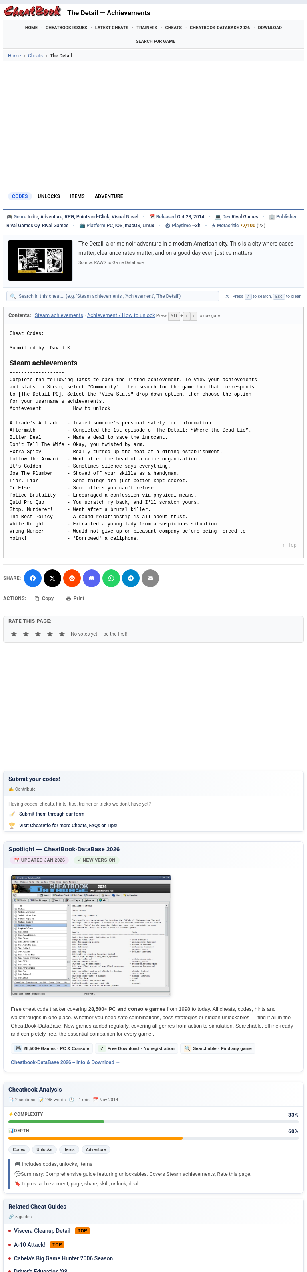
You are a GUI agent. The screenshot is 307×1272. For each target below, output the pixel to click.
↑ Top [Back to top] (289, 545)
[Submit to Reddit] (72, 578)
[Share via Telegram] (131, 578)
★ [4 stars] (50, 633)
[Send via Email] (150, 578)
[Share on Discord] (91, 578)
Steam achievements (59, 315)
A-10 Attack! (29, 1244)
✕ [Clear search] (227, 296)
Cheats (173, 27)
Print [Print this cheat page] (75, 598)
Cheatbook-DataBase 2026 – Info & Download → (65, 1062)
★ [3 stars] (38, 633)
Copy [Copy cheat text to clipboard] (44, 598)
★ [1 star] (14, 633)
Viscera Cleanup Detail (42, 1230)
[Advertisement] (153, 125)
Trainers (146, 27)
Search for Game (155, 41)
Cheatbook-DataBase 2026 (220, 27)
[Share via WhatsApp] (111, 578)
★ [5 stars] (62, 633)
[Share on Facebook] (33, 578)
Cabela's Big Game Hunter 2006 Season (63, 1257)
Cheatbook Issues (66, 27)
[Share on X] (52, 578)
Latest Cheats (111, 27)
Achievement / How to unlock (121, 315)
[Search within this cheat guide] (117, 296)
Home (31, 27)
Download (270, 27)
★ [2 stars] (26, 633)
